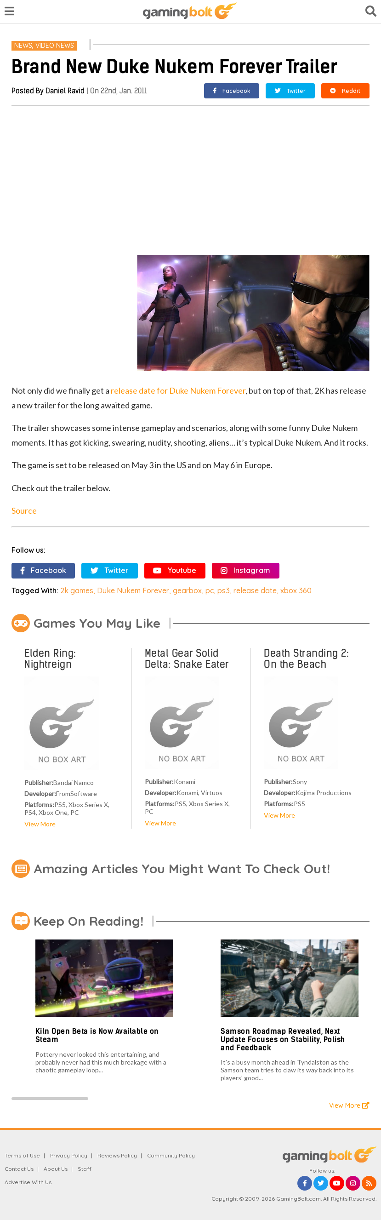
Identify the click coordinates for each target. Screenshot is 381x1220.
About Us (56, 1168)
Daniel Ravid (65, 90)
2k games (76, 590)
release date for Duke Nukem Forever (178, 390)
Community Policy (171, 1155)
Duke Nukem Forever (133, 590)
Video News (54, 45)
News (23, 45)
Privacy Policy (68, 1155)
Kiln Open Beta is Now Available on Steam (97, 1035)
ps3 (223, 590)
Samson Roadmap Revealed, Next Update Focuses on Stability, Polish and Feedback (283, 1039)
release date (255, 590)
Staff (84, 1168)
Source (24, 510)
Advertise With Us (28, 1182)
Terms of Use (22, 1155)
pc (209, 590)
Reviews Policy (117, 1155)
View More (40, 824)
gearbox (187, 590)
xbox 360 (296, 590)
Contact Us (19, 1168)
